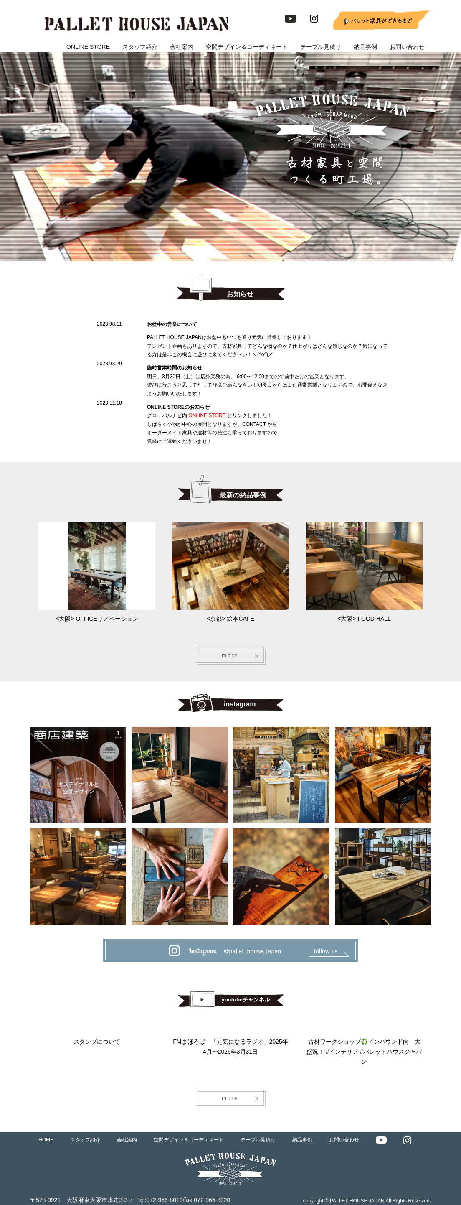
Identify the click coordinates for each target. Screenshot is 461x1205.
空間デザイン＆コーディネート (247, 46)
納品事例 (365, 46)
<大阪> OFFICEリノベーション (97, 618)
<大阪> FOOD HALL (364, 618)
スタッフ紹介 (139, 46)
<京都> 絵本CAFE (230, 618)
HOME (45, 1140)
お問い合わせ (407, 46)
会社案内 (181, 46)
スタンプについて (96, 1041)
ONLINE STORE (88, 46)
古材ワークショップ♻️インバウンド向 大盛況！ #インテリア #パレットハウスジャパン (363, 1051)
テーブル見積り (320, 46)
